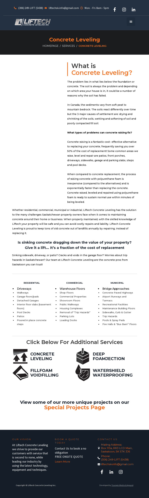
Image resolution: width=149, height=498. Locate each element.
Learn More (62, 461)
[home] (32, 22)
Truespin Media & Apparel (122, 485)
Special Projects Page (74, 407)
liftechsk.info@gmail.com (117, 464)
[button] (131, 21)
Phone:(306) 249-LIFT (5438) (115, 457)
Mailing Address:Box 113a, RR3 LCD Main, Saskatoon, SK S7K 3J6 (116, 448)
